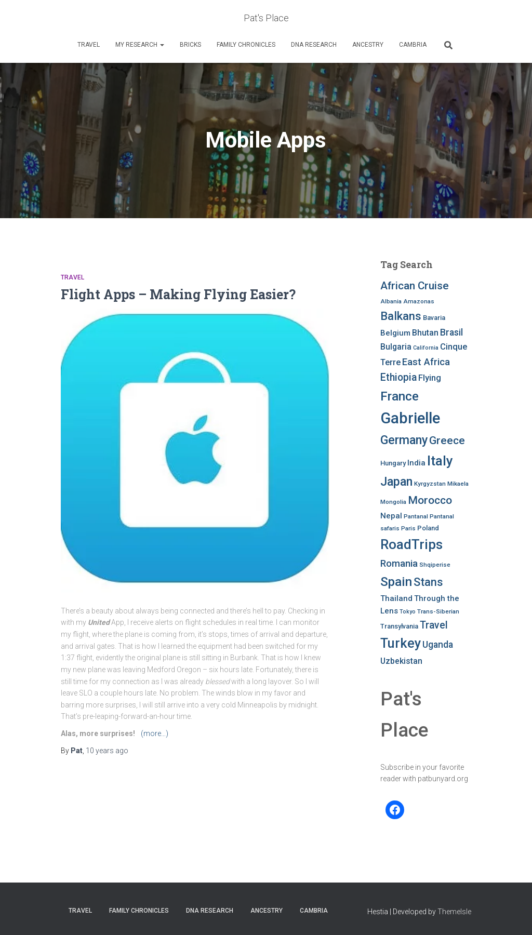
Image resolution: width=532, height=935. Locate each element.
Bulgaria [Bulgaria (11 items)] (395, 347)
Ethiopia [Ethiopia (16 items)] (398, 377)
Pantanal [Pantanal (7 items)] (416, 516)
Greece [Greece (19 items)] (447, 440)
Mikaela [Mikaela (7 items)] (458, 483)
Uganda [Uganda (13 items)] (437, 644)
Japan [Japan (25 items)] (396, 481)
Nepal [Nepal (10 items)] (391, 515)
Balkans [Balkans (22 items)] (400, 316)
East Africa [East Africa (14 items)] (426, 361)
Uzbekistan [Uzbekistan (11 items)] (401, 661)
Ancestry (367, 44)
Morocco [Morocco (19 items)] (430, 500)
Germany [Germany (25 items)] (404, 440)
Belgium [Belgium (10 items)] (395, 333)
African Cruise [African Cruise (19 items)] (414, 285)
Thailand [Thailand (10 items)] (396, 598)
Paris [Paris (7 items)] (408, 528)
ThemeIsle (454, 911)
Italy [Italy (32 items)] (440, 461)
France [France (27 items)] (399, 396)
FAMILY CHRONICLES (246, 44)
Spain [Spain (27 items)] (396, 581)
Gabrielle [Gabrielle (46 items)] (410, 418)
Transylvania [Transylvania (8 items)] (399, 626)
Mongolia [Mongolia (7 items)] (393, 501)
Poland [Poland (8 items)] (428, 528)
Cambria (413, 44)
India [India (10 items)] (416, 463)
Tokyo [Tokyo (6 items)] (408, 611)
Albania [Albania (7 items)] (391, 301)
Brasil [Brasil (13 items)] (451, 332)
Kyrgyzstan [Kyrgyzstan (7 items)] (430, 483)
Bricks (190, 44)
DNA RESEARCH (314, 44)
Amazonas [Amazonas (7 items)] (418, 301)
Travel (88, 44)
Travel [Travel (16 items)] (434, 625)
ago (107, 750)
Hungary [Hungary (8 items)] (393, 463)
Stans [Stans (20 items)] (428, 582)
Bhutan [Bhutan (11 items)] (425, 333)
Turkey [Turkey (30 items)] (400, 643)
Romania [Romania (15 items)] (399, 563)
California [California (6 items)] (425, 347)
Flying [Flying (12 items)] (429, 378)
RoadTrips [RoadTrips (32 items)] (411, 544)
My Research (139, 44)
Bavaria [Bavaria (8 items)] (434, 318)
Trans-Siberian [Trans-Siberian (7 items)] (438, 611)
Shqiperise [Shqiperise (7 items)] (434, 564)
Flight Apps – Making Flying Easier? (178, 294)
